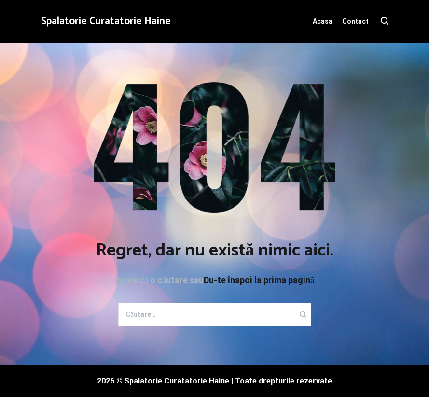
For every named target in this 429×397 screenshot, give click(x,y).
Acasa (322, 21)
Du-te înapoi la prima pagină (259, 280)
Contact (355, 21)
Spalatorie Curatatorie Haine (106, 21)
